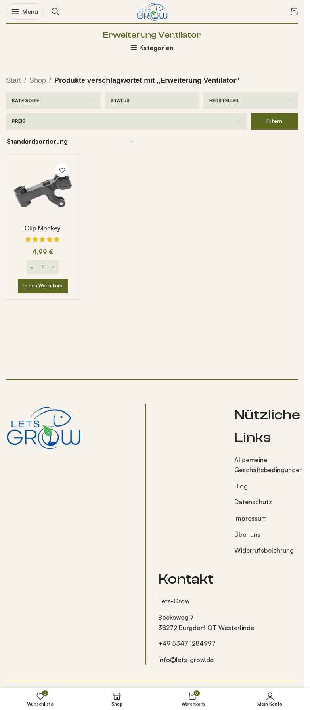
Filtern (274, 121)
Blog (241, 486)
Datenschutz (253, 502)
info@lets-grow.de (186, 660)
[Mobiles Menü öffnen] (25, 11)
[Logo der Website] (152, 11)
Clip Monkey (43, 228)
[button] (43, 286)
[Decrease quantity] (32, 267)
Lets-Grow (173, 601)
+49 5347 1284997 (187, 643)
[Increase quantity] (54, 267)
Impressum (250, 518)
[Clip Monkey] (42, 189)
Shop (37, 80)
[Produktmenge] (43, 267)
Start (13, 80)
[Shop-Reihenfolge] (70, 141)
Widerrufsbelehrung (264, 550)
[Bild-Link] (43, 426)
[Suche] (55, 11)
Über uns (247, 534)
